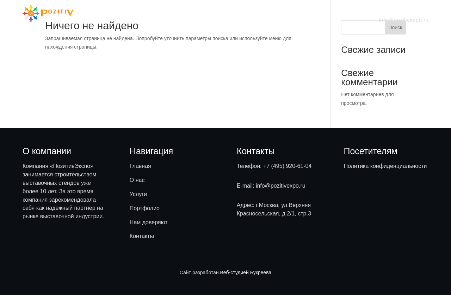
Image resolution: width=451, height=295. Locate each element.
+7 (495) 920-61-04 (287, 166)
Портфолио (226, 13)
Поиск (395, 27)
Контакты (309, 13)
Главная (140, 13)
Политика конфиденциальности (385, 166)
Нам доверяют (269, 13)
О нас (167, 13)
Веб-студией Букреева (246, 272)
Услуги (193, 13)
